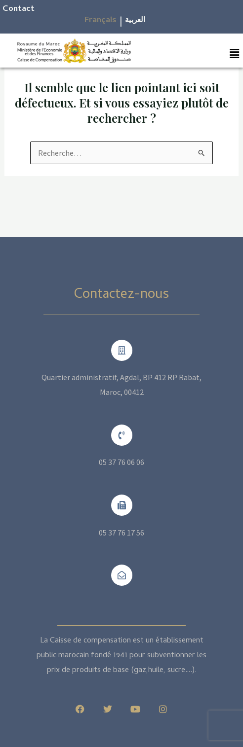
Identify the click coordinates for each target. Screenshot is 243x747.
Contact (18, 9)
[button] (234, 53)
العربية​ (135, 21)
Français (100, 21)
